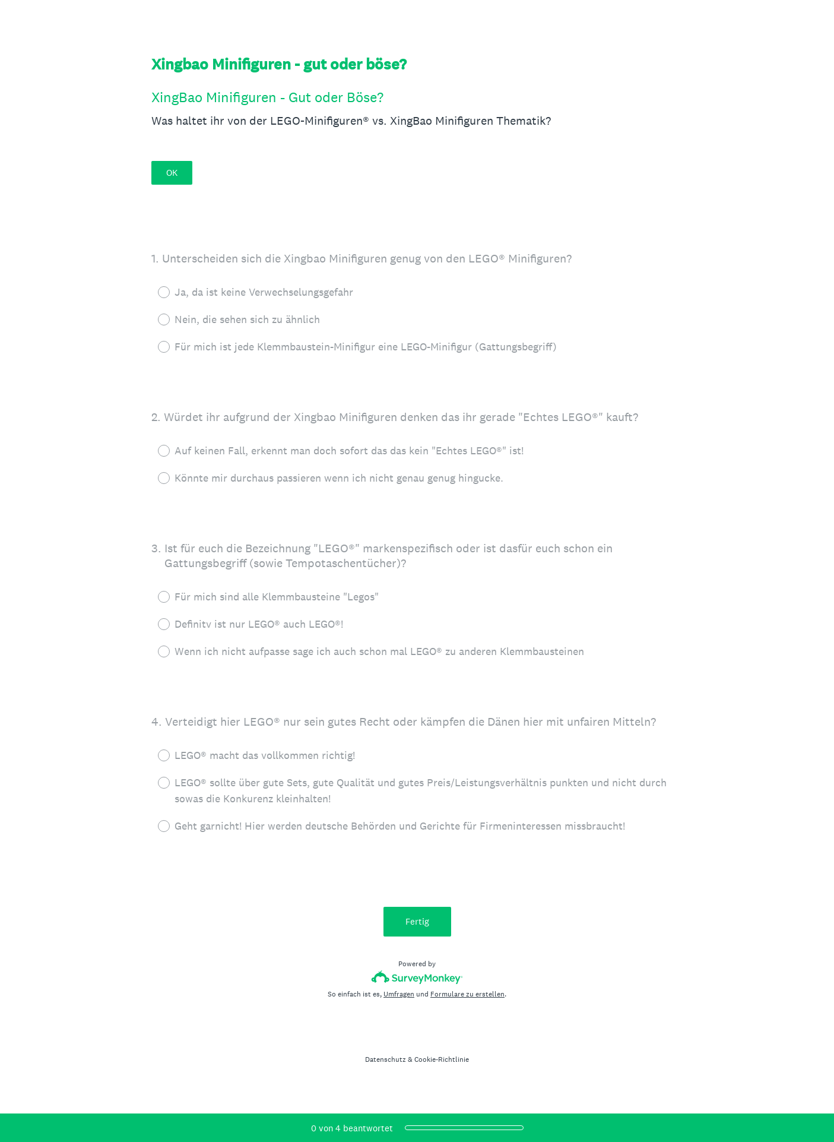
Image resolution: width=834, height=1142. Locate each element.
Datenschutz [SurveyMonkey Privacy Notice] (385, 1059)
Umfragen (398, 994)
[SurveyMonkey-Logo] (417, 977)
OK (171, 172)
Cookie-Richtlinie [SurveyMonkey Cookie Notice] (441, 1059)
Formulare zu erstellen (467, 994)
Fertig (417, 921)
